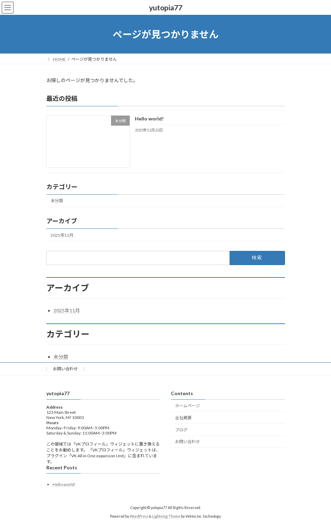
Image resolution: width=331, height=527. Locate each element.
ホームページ (187, 405)
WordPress (139, 516)
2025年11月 (61, 235)
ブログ (181, 429)
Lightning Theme (166, 516)
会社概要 (183, 417)
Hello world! (149, 119)
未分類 (56, 201)
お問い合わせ (65, 368)
